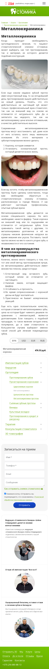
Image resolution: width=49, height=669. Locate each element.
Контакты (20, 660)
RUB (42, 340)
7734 (11, 3)
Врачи (39, 656)
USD (24, 340)
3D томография (14, 433)
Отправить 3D (10, 651)
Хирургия (10, 367)
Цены (37, 651)
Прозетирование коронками (24, 381)
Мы (21, 651)
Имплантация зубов (17, 362)
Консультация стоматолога (21, 428)
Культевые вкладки (19, 411)
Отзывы (30, 656)
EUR (33, 340)
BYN (14, 340)
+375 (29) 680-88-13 (12, 664)
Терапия (10, 424)
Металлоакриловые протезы (26, 398)
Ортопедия (11, 372)
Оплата (6, 656)
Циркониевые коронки (23, 386)
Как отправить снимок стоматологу (22, 488)
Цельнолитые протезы (23, 394)
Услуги (29, 651)
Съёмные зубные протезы (22, 403)
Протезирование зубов (21, 377)
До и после (17, 656)
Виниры (13, 407)
